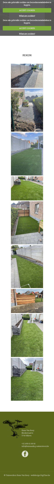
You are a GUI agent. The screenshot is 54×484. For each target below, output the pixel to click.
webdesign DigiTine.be (40, 475)
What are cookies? (27, 15)
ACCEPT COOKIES (27, 10)
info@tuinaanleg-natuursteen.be (35, 446)
